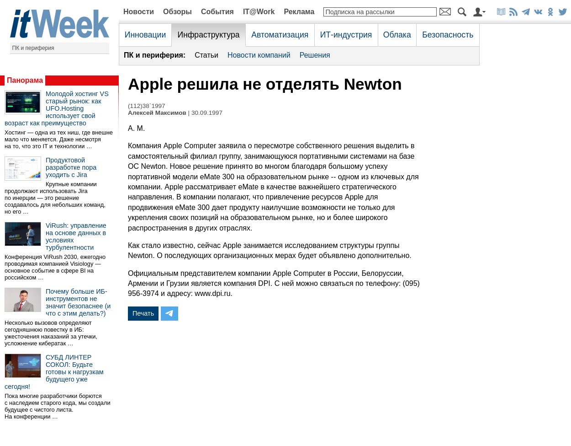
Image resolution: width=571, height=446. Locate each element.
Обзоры (177, 12)
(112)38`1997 (146, 105)
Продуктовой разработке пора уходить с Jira (71, 167)
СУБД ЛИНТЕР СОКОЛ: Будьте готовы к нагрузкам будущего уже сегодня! (54, 372)
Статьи (206, 55)
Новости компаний (259, 55)
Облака (397, 34)
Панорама (25, 80)
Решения (315, 55)
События (217, 12)
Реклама (299, 12)
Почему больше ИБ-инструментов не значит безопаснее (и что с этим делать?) (78, 302)
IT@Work (259, 12)
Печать (143, 313)
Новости (138, 12)
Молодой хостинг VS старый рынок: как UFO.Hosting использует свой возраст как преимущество (57, 108)
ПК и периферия (33, 48)
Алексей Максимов (157, 112)
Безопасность (447, 34)
